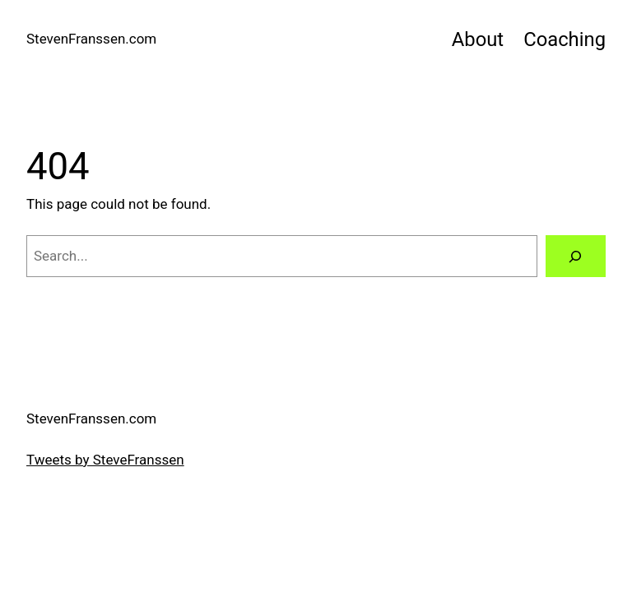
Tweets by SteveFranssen (105, 459)
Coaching (564, 39)
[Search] (576, 256)
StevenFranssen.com (91, 38)
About (478, 39)
